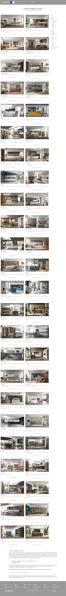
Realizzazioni (59, 2)
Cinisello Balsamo (54, 38)
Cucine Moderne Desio (38, 10)
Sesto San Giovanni (55, 47)
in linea (53, 35)
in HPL (53, 19)
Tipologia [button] (52, 30)
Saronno (53, 46)
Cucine (32, 2)
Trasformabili (49, 2)
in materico (53, 25)
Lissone (53, 42)
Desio (53, 40)
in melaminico (54, 26)
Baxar (44, 584)
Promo (53, 2)
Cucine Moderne (32, 10)
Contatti (63, 2)
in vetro (53, 28)
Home (26, 10)
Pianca (15, 584)
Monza (53, 45)
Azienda (29, 2)
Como (53, 39)
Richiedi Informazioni (12, 56)
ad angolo (53, 31)
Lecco (53, 41)
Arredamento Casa (37, 2)
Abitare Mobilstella (28, 584)
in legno (53, 24)
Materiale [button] (52, 18)
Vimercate (53, 48)
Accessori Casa (43, 2)
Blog (55, 2)
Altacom (6, 584)
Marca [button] (51, 15)
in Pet (53, 27)
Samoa (54, 584)
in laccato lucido (54, 20)
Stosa (53, 16)
